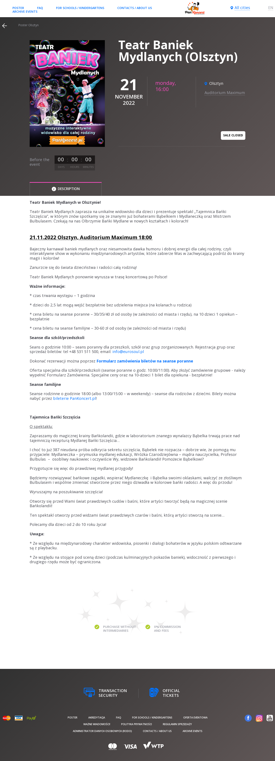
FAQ (40, 8)
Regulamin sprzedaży (177, 724)
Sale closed (233, 135)
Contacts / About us (134, 8)
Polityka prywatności (136, 724)
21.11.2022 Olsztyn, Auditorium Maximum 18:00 (91, 237)
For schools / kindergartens (80, 8)
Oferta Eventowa (195, 717)
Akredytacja (96, 717)
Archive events (24, 11)
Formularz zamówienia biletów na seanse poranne (144, 361)
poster (18, 8)
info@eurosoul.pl (128, 351)
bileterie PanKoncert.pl (74, 398)
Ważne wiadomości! (96, 724)
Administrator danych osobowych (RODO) (102, 731)
